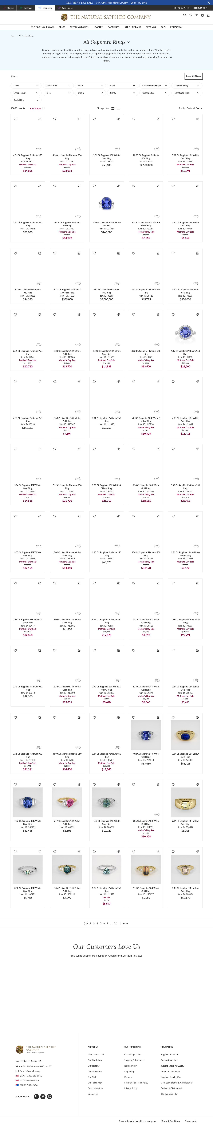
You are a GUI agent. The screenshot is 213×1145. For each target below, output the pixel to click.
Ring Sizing (129, 1071)
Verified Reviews (132, 955)
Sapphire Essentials (170, 1054)
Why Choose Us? (96, 1054)
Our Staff (92, 1077)
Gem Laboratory (95, 1088)
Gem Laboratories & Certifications (177, 1082)
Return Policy (130, 1066)
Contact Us (93, 1094)
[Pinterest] (36, 1096)
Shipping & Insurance (134, 1060)
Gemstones (67, 8)
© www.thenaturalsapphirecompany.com (138, 1121)
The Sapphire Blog (169, 1094)
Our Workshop (95, 1060)
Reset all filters (193, 76)
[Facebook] (43, 1096)
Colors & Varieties (169, 1060)
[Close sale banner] (209, 3)
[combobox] (194, 108)
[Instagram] (49, 1096)
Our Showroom (95, 1071)
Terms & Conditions (171, 1121)
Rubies (10, 8)
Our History (93, 1066)
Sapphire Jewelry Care (171, 1077)
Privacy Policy (130, 1088)
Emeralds (28, 8)
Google (112, 955)
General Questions (132, 1054)
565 (115, 923)
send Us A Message (30, 1071)
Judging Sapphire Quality (172, 1066)
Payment (128, 1077)
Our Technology (95, 1082)
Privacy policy (191, 1121)
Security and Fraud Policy (136, 1082)
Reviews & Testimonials (171, 1088)
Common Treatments (170, 1071)
